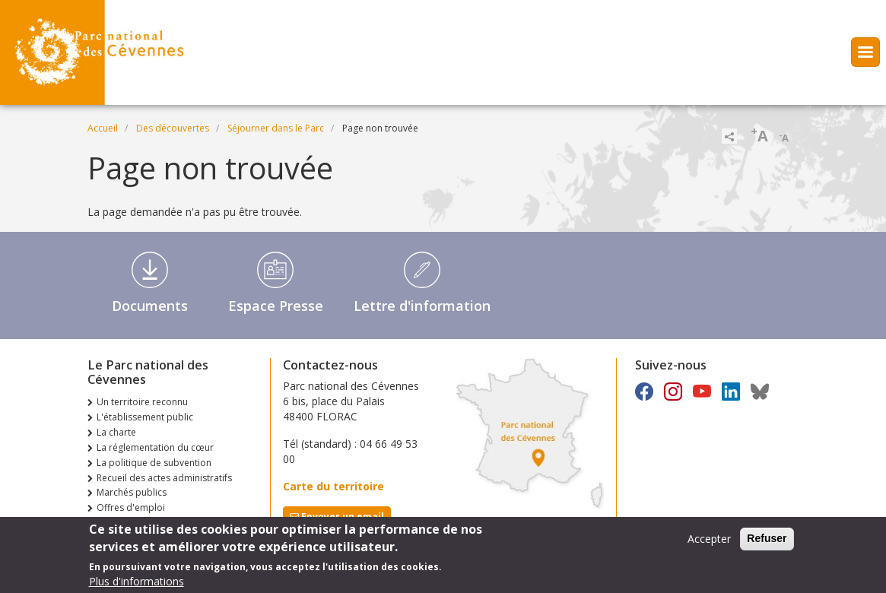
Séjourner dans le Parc (275, 128)
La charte (116, 432)
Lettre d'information (422, 305)
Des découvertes (172, 128)
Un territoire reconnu (142, 401)
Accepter (709, 543)
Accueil (102, 128)
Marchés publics (132, 492)
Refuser (766, 543)
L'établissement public (145, 417)
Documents (150, 305)
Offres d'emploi (131, 507)
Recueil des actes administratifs (164, 477)
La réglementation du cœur (155, 447)
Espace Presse (275, 305)
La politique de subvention (154, 462)
